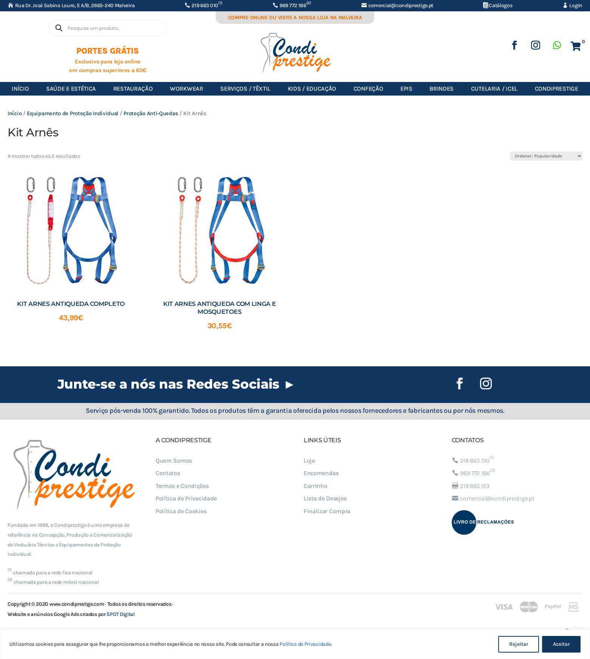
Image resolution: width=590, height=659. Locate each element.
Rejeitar (518, 644)
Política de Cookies (181, 511)
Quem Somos (174, 460)
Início (20, 88)
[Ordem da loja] (546, 156)
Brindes (441, 88)
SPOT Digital (120, 614)
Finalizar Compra (327, 511)
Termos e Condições (182, 485)
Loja (309, 460)
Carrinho (315, 485)
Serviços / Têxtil (245, 88)
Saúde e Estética (71, 88)
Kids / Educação (312, 88)
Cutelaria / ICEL (494, 88)
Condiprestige (556, 88)
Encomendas (321, 473)
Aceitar (561, 644)
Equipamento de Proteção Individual (72, 113)
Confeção (368, 88)
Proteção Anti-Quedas (151, 113)
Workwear (186, 88)
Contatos (168, 473)
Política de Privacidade (305, 644)
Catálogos (500, 5)
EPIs (406, 88)
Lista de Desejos (325, 498)
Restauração (133, 88)
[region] (295, 644)
